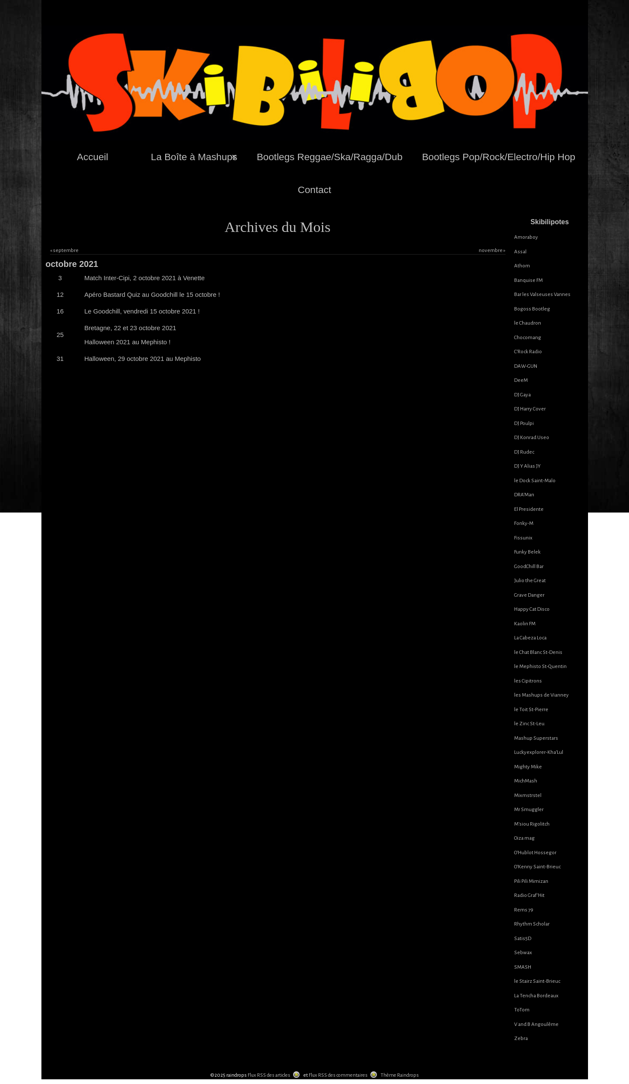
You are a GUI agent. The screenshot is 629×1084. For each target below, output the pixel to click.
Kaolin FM (524, 624)
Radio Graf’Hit (529, 895)
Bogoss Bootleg (532, 309)
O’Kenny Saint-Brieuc (537, 867)
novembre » (492, 250)
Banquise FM (528, 280)
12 (60, 294)
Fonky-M (523, 523)
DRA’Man (524, 495)
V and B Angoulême (536, 1024)
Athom (522, 266)
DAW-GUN (525, 366)
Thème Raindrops (399, 1075)
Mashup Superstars (536, 738)
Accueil (92, 156)
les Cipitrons (528, 681)
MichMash (525, 781)
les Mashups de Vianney (541, 695)
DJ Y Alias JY (527, 466)
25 (60, 334)
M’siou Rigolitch (532, 824)
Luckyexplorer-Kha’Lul (538, 752)
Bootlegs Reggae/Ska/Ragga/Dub (329, 156)
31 (60, 358)
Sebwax (523, 952)
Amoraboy (526, 237)
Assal (520, 252)
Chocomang (527, 337)
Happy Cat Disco (532, 609)
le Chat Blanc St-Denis (538, 652)
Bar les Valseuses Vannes (542, 294)
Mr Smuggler (529, 809)
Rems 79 (523, 910)
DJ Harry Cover (530, 409)
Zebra (521, 1038)
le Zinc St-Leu (529, 724)
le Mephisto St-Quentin (540, 666)
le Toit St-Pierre (531, 709)
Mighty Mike (528, 767)
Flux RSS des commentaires (338, 1075)
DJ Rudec (524, 452)
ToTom (522, 1010)
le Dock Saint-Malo (535, 480)
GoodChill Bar (529, 566)
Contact (314, 189)
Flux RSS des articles (269, 1075)
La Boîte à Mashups (194, 156)
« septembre (64, 250)
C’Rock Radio (528, 351)
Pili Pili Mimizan (531, 881)
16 (60, 311)
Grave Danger (529, 595)
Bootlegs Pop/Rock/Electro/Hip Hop (498, 156)
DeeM (521, 380)
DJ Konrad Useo (531, 437)
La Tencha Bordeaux (536, 996)
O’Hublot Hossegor (535, 852)
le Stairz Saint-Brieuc (537, 981)
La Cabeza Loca (530, 638)
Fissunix (523, 538)
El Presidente (529, 509)
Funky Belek (527, 552)
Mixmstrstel (527, 795)
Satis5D (522, 938)
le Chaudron (527, 323)
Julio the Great (530, 580)
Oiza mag (524, 838)
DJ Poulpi (524, 423)
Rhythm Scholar (532, 924)
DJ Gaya (522, 395)
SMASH (522, 967)
